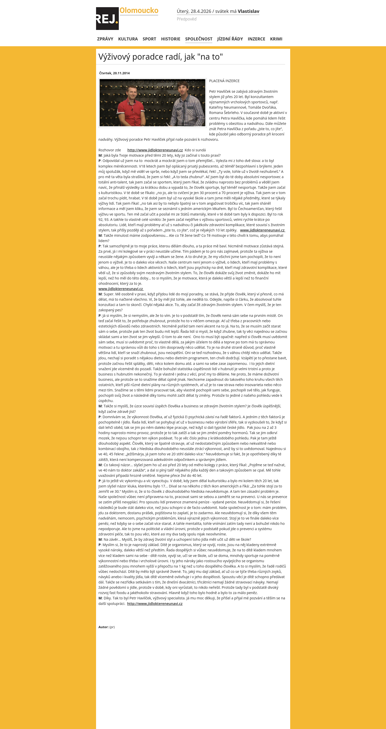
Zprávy (105, 39)
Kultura (128, 39)
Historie (170, 39)
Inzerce (256, 39)
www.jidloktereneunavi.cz (262, 230)
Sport (149, 39)
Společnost (199, 39)
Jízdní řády (230, 39)
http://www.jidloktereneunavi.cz (155, 150)
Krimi (276, 39)
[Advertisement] (187, 669)
